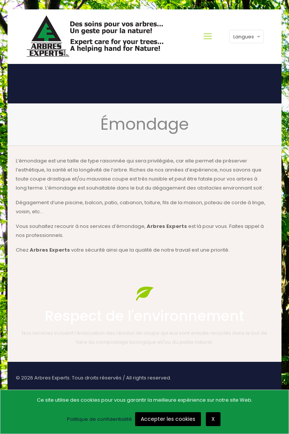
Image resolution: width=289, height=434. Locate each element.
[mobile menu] (207, 36)
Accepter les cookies (168, 419)
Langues (247, 36)
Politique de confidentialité (99, 419)
